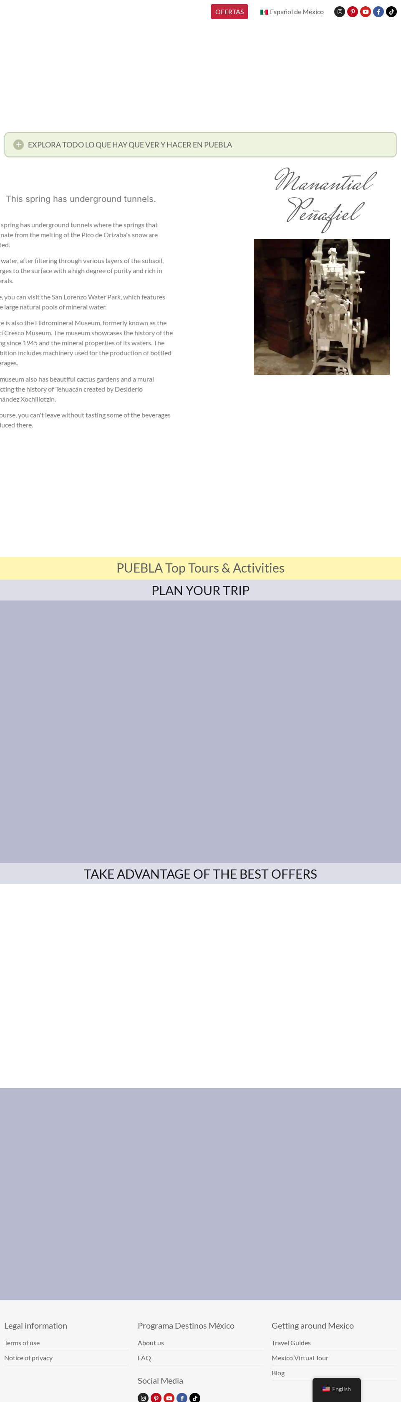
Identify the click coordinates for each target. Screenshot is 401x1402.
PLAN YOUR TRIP (200, 590)
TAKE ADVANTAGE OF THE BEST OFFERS (200, 873)
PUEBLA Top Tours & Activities (200, 567)
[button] (200, 147)
